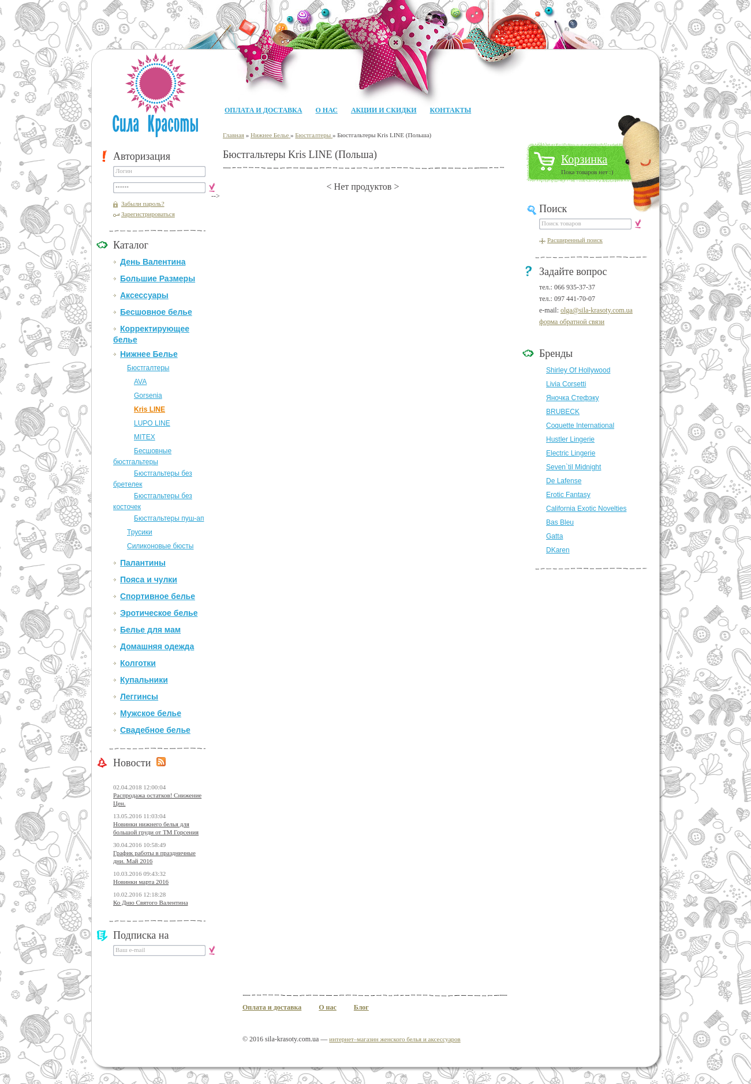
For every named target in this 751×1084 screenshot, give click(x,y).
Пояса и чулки (148, 579)
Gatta (554, 536)
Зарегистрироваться (148, 213)
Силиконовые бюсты (160, 546)
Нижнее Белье (149, 354)
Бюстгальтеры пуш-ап (169, 518)
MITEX (144, 437)
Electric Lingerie (570, 453)
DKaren (558, 550)
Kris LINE (149, 409)
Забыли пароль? (143, 203)
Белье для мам (150, 629)
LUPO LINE (152, 423)
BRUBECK (563, 412)
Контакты (451, 110)
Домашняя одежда (157, 646)
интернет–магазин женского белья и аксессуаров (394, 1039)
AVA (140, 382)
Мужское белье (150, 713)
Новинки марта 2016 (141, 881)
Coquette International (580, 425)
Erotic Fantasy (568, 495)
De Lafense (563, 481)
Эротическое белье (158, 613)
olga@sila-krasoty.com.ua (597, 310)
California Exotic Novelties (586, 509)
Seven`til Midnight (573, 467)
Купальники (144, 679)
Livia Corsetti (566, 384)
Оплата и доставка (263, 110)
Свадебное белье (155, 730)
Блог (361, 1007)
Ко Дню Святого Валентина (150, 902)
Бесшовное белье (156, 312)
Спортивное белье (157, 596)
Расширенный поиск (575, 239)
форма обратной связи (571, 322)
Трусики (139, 532)
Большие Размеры (157, 278)
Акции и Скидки (384, 110)
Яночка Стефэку (572, 398)
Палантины (143, 562)
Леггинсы (139, 696)
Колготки (138, 663)
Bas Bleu (560, 522)
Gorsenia (148, 396)
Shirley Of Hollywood (578, 370)
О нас (326, 110)
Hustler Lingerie (570, 439)
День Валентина (152, 261)
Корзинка (584, 159)
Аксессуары (144, 295)
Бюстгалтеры (148, 368)
